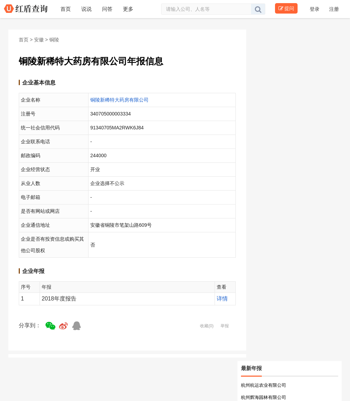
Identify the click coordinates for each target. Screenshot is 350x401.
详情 (222, 299)
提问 (286, 8)
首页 (23, 39)
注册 (334, 9)
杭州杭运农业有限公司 (263, 385)
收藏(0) (207, 325)
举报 (224, 325)
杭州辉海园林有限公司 (263, 397)
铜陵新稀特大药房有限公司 (119, 100)
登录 (315, 9)
